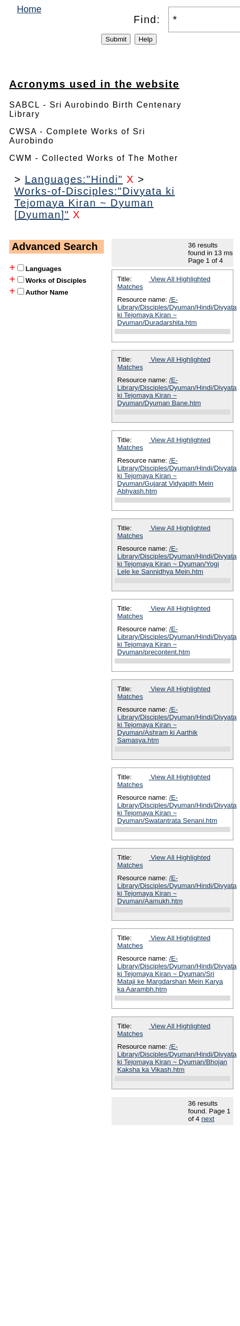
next (207, 1119)
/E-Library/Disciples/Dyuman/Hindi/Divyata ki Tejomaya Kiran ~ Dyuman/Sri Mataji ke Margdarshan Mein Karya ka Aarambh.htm (176, 974)
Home (29, 9)
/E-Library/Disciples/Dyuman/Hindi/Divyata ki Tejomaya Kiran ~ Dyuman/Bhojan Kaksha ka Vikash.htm (176, 1058)
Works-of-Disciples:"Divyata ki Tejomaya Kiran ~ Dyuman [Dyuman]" (94, 202)
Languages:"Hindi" (74, 179)
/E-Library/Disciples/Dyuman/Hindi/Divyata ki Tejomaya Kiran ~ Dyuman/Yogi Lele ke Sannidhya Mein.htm (176, 560)
